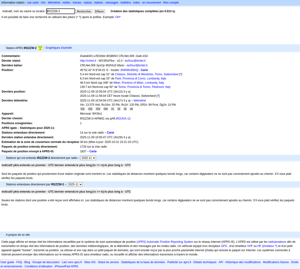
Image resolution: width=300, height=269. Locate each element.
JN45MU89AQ (129, 70)
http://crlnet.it (88, 60)
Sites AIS (90, 262)
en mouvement (151, 2)
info (43, 2)
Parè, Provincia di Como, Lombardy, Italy (140, 78)
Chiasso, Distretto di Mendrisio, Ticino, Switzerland (146, 74)
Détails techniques (204, 262)
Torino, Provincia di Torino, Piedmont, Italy (144, 87)
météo (66, 2)
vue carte (32, 2)
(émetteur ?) (269, 246)
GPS (224, 246)
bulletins (125, 2)
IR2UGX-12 (123, 118)
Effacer (99, 11)
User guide (7, 262)
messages (111, 2)
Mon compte (171, 2)
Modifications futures (276, 262)
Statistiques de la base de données (143, 262)
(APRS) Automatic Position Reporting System (165, 241)
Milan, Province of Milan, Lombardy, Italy (138, 82)
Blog (27, 262)
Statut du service (108, 262)
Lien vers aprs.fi (72, 262)
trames (77, 2)
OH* (118, 17)
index (136, 2)
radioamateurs (277, 241)
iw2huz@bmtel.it (135, 60)
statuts (88, 2)
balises (98, 2)
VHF (250, 246)
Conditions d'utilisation (38, 266)
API (221, 262)
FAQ (19, 262)
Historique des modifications (243, 262)
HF (259, 246)
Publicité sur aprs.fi (179, 262)
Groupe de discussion (46, 262)
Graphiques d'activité (58, 47)
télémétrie (54, 2)
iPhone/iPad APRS (66, 266)
